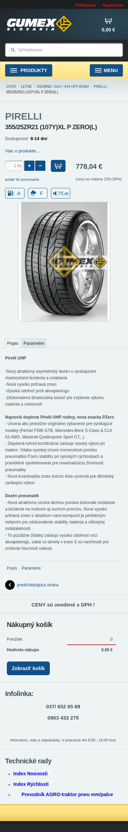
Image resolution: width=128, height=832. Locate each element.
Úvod (11, 86)
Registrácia (113, 5)
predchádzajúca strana (31, 585)
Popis (12, 343)
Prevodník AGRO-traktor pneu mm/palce (67, 794)
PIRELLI (100, 86)
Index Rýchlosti (32, 784)
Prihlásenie (85, 5)
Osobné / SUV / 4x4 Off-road (63, 86)
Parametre (34, 343)
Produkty (28, 70)
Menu (106, 70)
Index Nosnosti (32, 773)
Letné (26, 86)
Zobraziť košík (28, 668)
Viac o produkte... (22, 150)
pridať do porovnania (22, 179)
